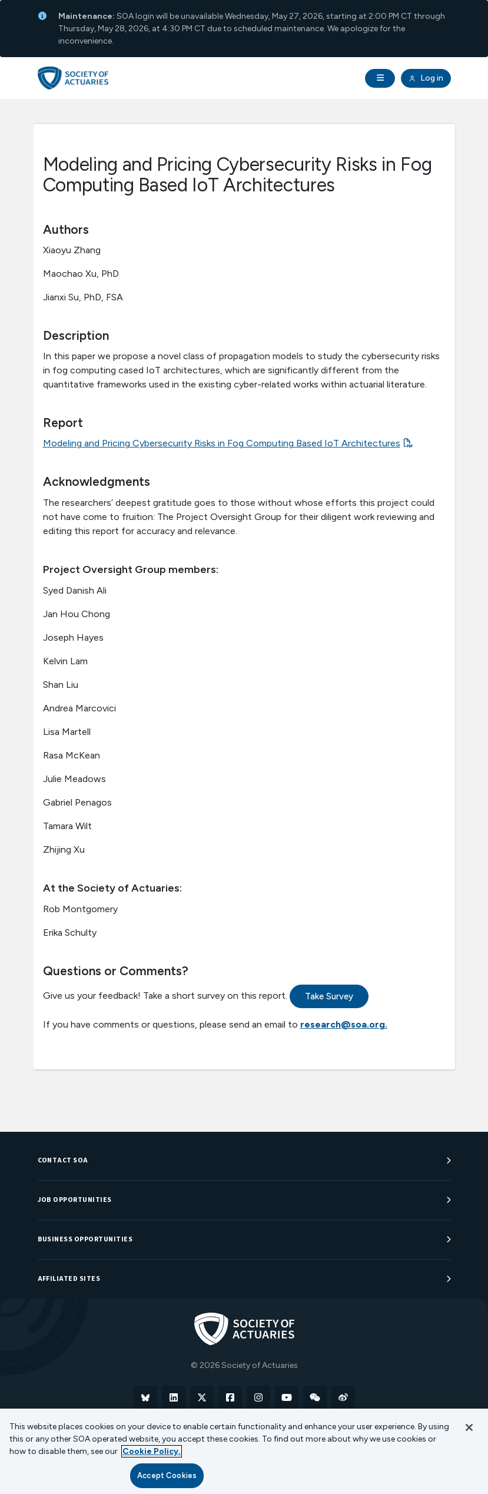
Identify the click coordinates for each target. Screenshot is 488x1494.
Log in (426, 78)
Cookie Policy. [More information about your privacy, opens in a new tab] (151, 1451)
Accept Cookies (167, 1475)
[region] (244, 1451)
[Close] (469, 1427)
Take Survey (329, 996)
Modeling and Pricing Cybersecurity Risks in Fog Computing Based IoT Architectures (221, 443)
